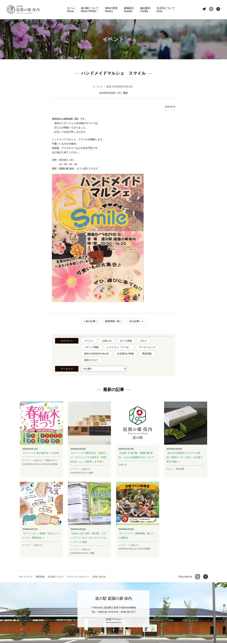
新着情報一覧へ (113, 321)
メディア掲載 (91, 347)
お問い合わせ (99, 576)
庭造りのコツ (91, 360)
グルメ (143, 340)
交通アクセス (113, 619)
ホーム (71, 10)
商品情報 (147, 353)
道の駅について (90, 10)
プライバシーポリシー (78, 576)
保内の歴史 (111, 10)
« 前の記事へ (91, 321)
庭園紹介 (129, 10)
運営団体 (40, 576)
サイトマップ (25, 576)
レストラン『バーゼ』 (119, 347)
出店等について (166, 10)
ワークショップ (147, 347)
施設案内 (145, 10)
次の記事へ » (136, 321)
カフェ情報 (126, 340)
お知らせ (107, 340)
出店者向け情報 (125, 353)
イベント (89, 340)
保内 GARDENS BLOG (96, 353)
